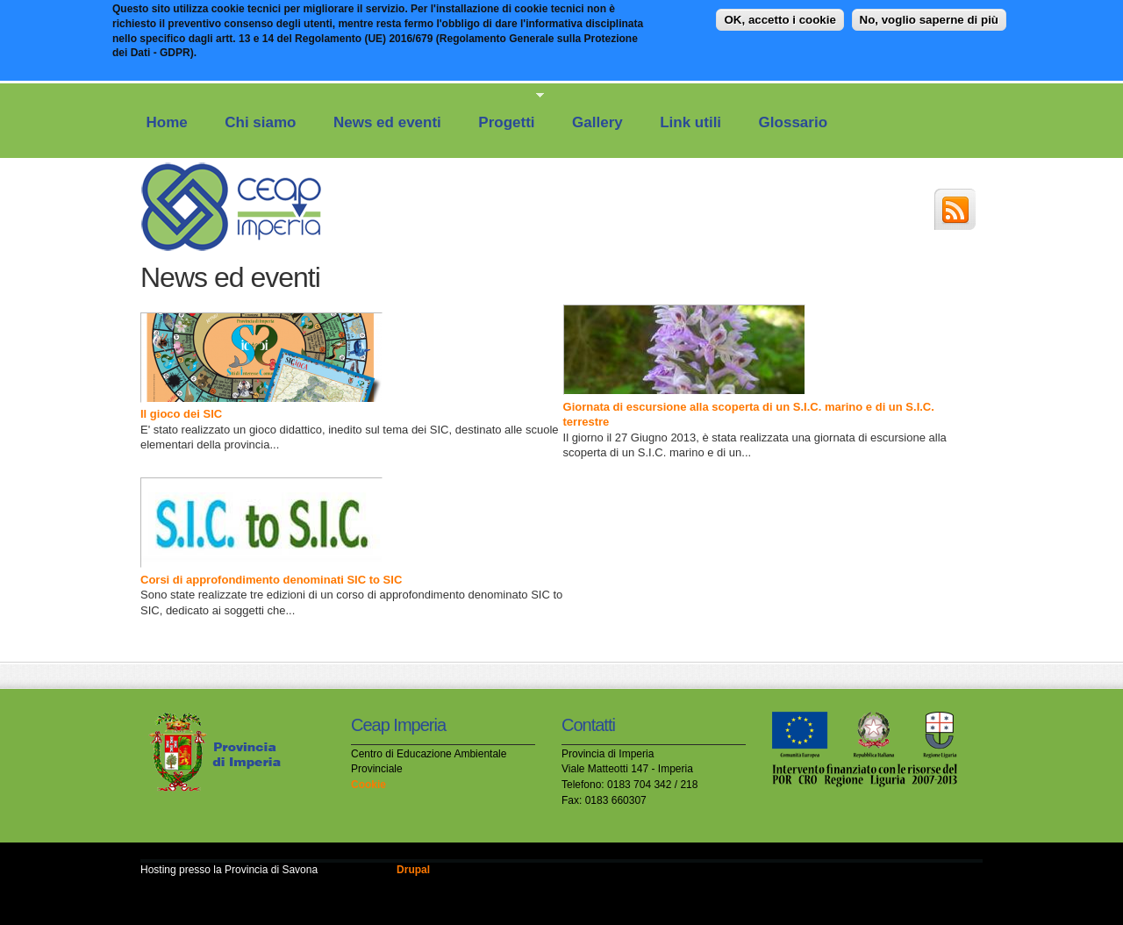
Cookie (368, 784)
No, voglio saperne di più (929, 15)
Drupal (413, 870)
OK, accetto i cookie (779, 15)
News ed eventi (387, 122)
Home (167, 122)
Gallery (597, 122)
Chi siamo (260, 122)
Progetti (503, 110)
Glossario (793, 122)
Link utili (690, 122)
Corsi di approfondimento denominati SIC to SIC (271, 579)
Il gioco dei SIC (181, 413)
